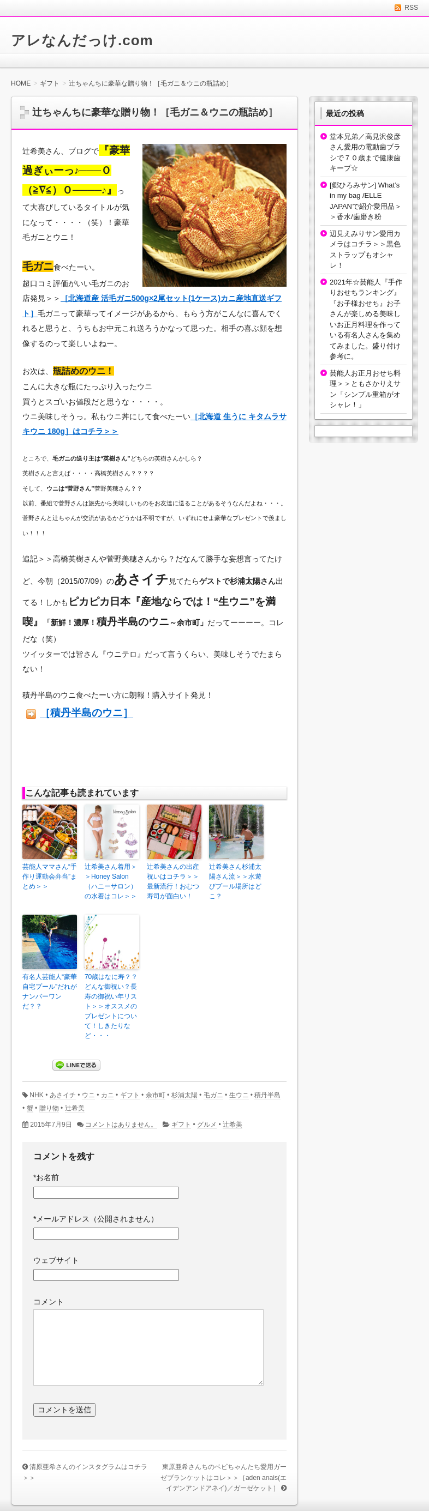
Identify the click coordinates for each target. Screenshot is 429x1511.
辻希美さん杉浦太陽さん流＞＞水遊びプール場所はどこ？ (235, 881)
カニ (107, 1095)
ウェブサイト (56, 1260)
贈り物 (49, 1108)
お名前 (46, 1177)
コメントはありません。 (121, 1124)
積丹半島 (267, 1095)
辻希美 (75, 1108)
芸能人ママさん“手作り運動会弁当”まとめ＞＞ (49, 876)
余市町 (155, 1095)
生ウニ (239, 1095)
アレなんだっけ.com (82, 40)
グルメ (207, 1124)
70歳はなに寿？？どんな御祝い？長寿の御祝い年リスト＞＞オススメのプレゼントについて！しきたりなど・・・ (111, 1006)
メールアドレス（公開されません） (95, 1218)
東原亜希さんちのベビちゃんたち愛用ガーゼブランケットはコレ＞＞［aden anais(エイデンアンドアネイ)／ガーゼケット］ (223, 1477)
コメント (48, 1301)
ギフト (130, 1095)
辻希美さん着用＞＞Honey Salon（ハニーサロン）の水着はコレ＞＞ (111, 881)
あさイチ (63, 1095)
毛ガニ (213, 1095)
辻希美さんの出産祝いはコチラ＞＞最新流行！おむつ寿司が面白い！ (173, 881)
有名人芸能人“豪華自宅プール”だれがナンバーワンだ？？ (49, 991)
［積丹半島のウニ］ (86, 712)
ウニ (88, 1095)
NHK (36, 1095)
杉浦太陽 (184, 1095)
